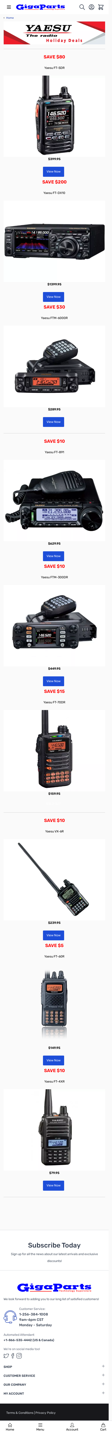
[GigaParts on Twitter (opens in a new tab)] (6, 1356)
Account (72, 1427)
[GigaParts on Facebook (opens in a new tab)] (12, 1356)
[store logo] (40, 7)
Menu (40, 1427)
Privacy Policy (45, 1413)
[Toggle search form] (82, 7)
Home (10, 1427)
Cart (103, 1427)
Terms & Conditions (20, 1413)
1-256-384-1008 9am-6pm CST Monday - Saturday (35, 1319)
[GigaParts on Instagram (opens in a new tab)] (19, 1356)
